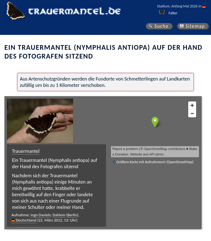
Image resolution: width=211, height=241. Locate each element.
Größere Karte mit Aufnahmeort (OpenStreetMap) (154, 162)
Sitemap (195, 26)
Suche (161, 26)
